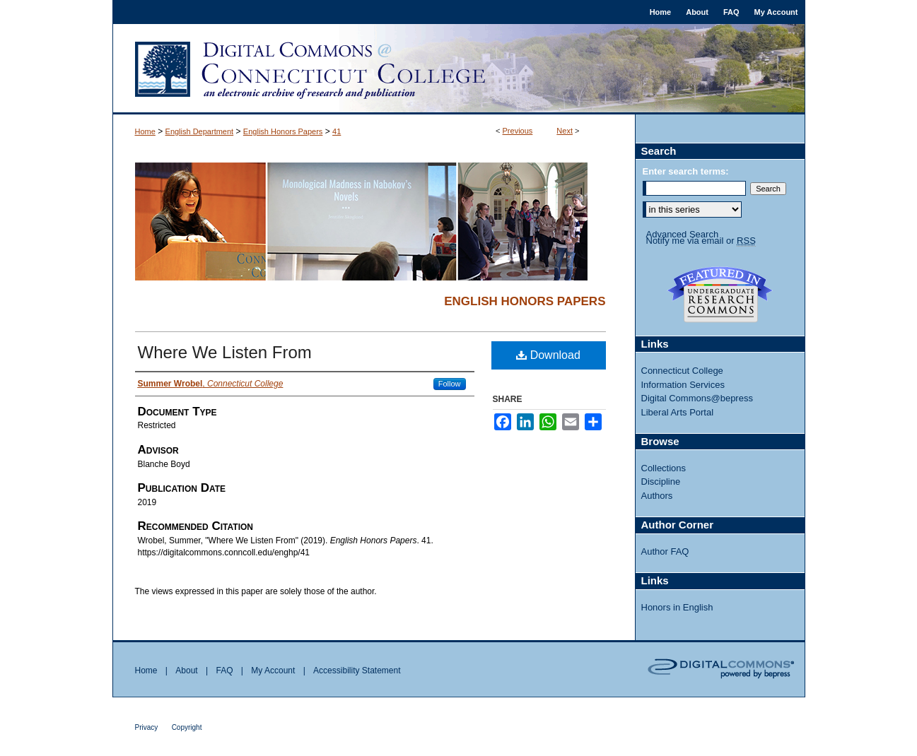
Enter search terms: (686, 171)
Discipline (661, 481)
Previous (518, 130)
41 (336, 131)
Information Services (683, 384)
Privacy (146, 727)
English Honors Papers (283, 131)
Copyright (187, 727)
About (186, 670)
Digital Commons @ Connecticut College (458, 69)
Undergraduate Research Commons (720, 294)
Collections (664, 468)
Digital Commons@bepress (697, 398)
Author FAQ (665, 551)
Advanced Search (682, 234)
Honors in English (677, 607)
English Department (199, 131)
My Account (273, 670)
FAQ (224, 670)
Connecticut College (682, 370)
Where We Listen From (225, 352)
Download (548, 355)
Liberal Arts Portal (677, 412)
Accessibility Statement (356, 670)
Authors (657, 495)
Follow (449, 383)
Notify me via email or (701, 241)
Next (564, 130)
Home (145, 131)
